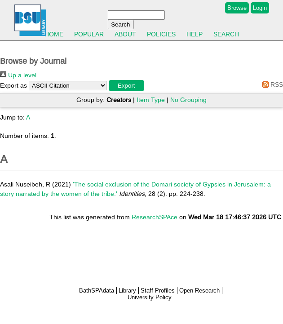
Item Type (151, 99)
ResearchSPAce (154, 217)
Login (260, 7)
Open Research (199, 290)
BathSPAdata (96, 290)
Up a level (18, 75)
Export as (13, 85)
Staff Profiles (158, 290)
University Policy (150, 297)
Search (226, 34)
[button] (126, 85)
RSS (271, 84)
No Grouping (188, 99)
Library (127, 290)
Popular (89, 34)
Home (53, 34)
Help (194, 34)
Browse (237, 7)
